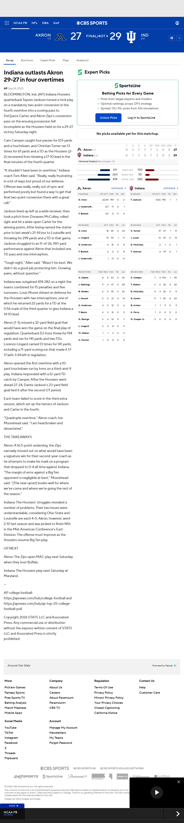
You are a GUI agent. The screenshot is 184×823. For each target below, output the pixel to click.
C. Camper (136, 277)
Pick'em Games (15, 687)
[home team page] (131, 37)
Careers (54, 693)
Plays (66, 60)
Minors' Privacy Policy (109, 698)
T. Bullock (83, 213)
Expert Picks (48, 60)
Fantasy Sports (15, 693)
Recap (10, 60)
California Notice (105, 713)
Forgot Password (60, 743)
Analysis (81, 60)
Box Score (27, 60)
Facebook (11, 743)
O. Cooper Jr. (138, 319)
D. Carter (135, 298)
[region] (157, 793)
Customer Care (149, 693)
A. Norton (83, 340)
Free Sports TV (15, 698)
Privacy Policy (103, 693)
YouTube (11, 728)
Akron (86, 188)
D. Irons (82, 199)
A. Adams (83, 277)
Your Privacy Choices (108, 703)
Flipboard (11, 758)
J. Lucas (135, 237)
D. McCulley (137, 244)
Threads (10, 753)
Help (142, 687)
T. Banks (82, 312)
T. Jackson (136, 199)
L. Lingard (83, 237)
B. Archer (136, 305)
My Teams (56, 738)
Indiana (140, 188)
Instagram (11, 738)
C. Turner (135, 231)
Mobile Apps (13, 713)
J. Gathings (84, 284)
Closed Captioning (107, 708)
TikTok (9, 733)
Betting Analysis (15, 703)
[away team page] (60, 37)
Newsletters (57, 733)
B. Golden (83, 291)
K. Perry (135, 312)
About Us (55, 687)
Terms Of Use (103, 687)
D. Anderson (85, 244)
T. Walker (135, 284)
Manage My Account (63, 728)
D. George (83, 319)
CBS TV (54, 708)
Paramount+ (57, 703)
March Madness (15, 708)
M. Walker (83, 333)
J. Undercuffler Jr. (87, 206)
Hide (14, 805)
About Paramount (61, 698)
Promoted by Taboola (164, 665)
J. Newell (83, 298)
